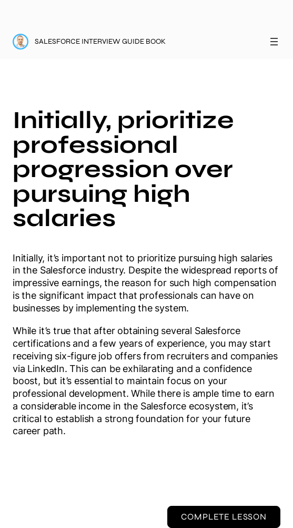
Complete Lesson (223, 517)
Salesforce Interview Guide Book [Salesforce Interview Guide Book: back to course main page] (100, 41)
